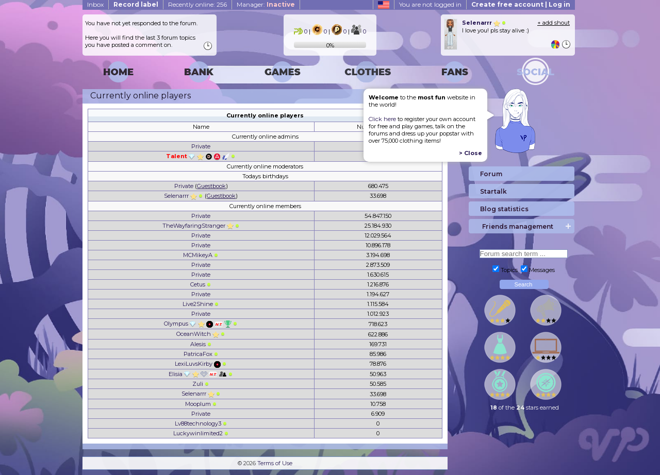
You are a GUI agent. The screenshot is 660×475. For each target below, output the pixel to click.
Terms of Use (274, 463)
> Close (470, 153)
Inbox (95, 4)
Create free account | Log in (520, 4)
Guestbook (211, 186)
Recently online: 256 (197, 4)
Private (200, 146)
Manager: (266, 4)
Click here (382, 119)
